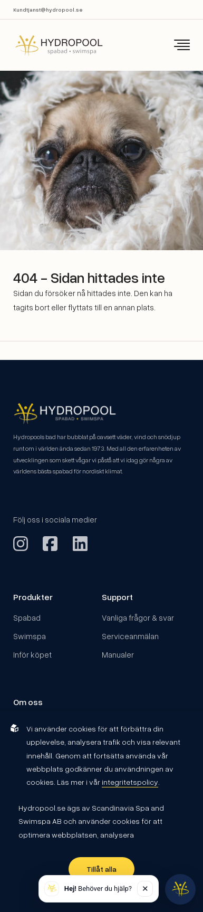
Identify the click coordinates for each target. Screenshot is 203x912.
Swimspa (29, 636)
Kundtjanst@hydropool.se (48, 9)
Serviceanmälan (130, 636)
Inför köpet (32, 654)
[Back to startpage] (51, 45)
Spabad (27, 617)
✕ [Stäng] (145, 888)
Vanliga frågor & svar (138, 617)
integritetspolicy (130, 782)
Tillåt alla (101, 869)
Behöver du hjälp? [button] (98, 888)
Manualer (118, 654)
